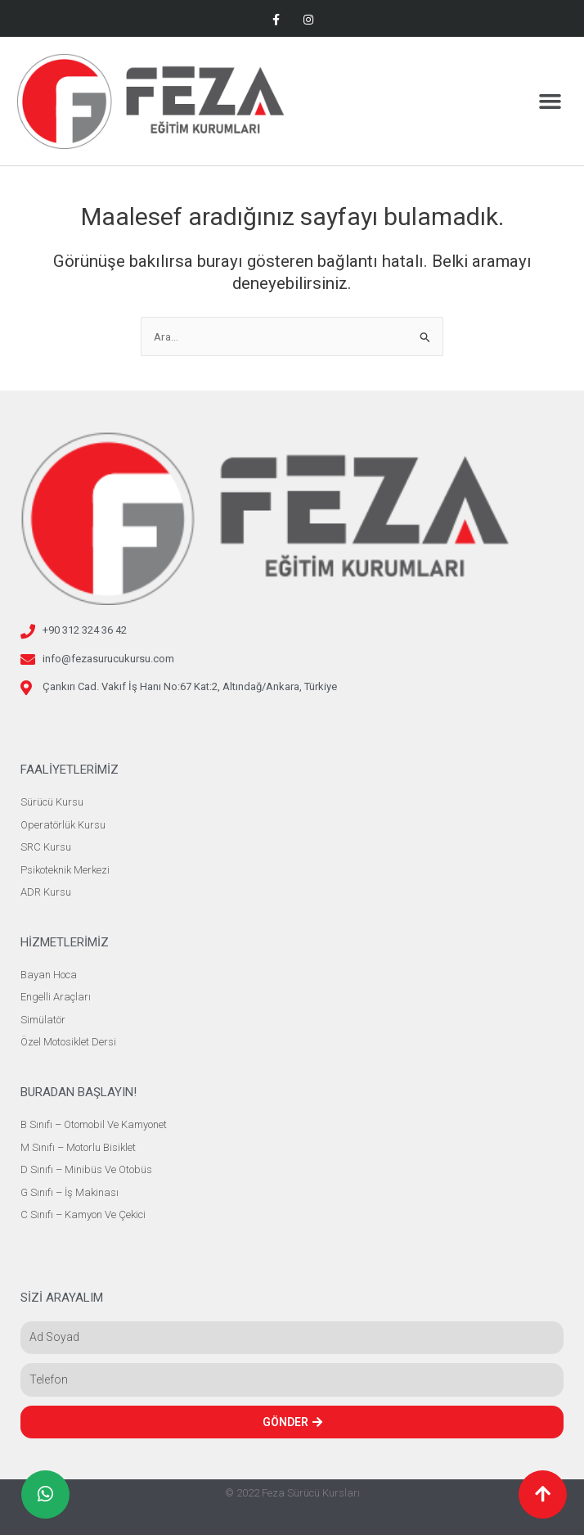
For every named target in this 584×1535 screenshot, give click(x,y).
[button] (550, 102)
